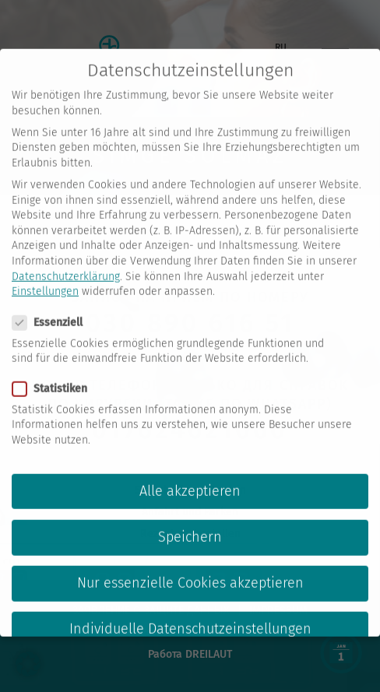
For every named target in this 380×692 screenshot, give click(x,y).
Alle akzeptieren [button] (190, 477)
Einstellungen (45, 277)
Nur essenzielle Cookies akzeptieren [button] (190, 569)
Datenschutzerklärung (66, 262)
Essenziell (52, 308)
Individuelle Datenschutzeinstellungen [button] (190, 615)
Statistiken (54, 374)
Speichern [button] (190, 523)
